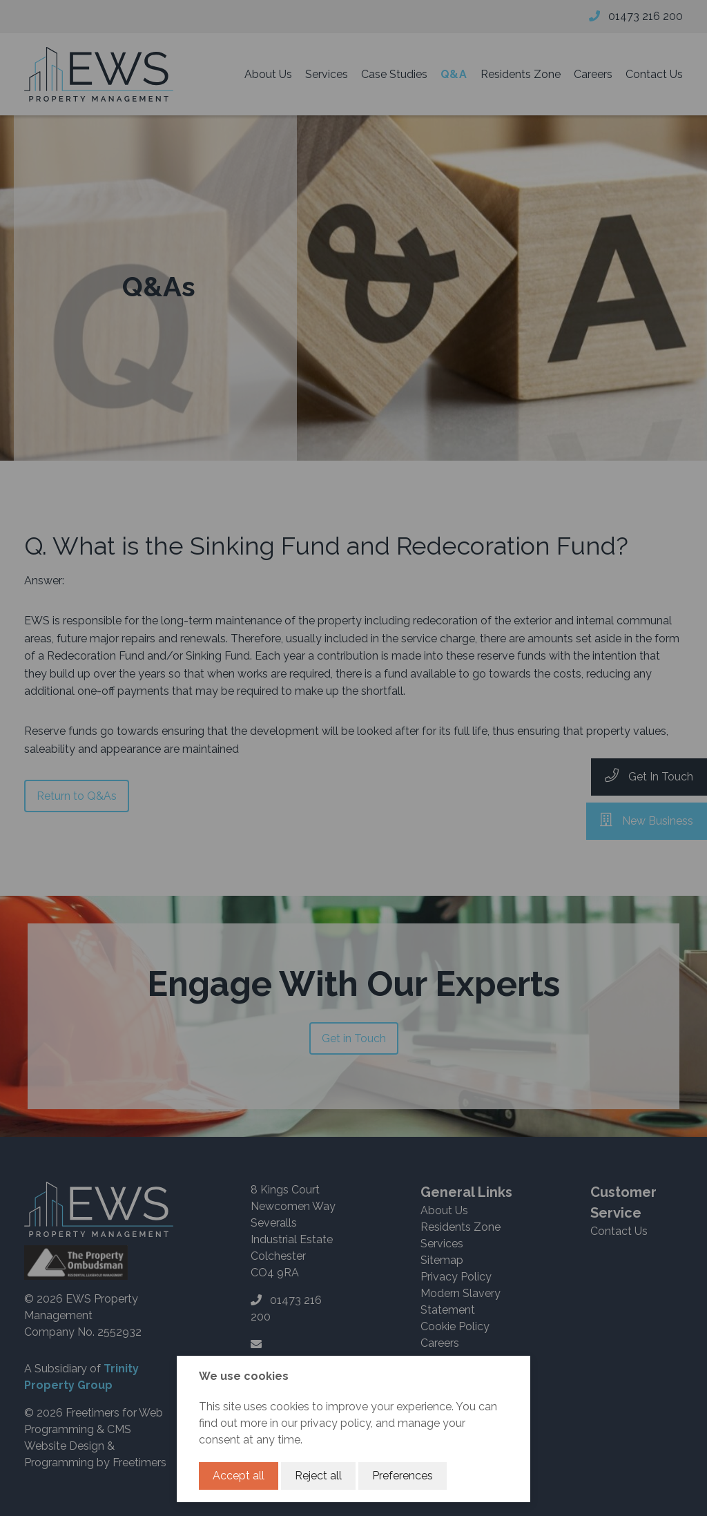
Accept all (238, 1475)
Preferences (402, 1475)
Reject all (318, 1475)
